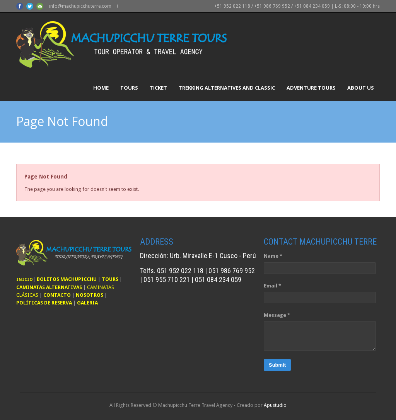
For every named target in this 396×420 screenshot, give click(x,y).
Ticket (158, 87)
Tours (129, 87)
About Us (360, 87)
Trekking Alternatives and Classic (227, 87)
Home (101, 87)
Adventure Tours (311, 87)
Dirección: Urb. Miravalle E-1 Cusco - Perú (198, 256)
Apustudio (275, 405)
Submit (277, 365)
